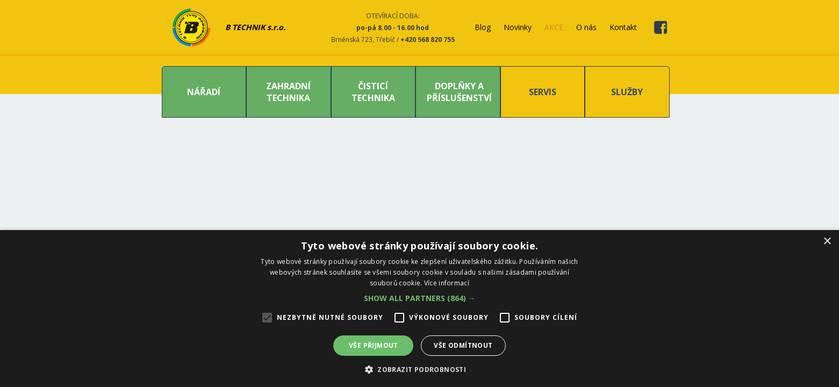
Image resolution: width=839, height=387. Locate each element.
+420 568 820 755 (427, 39)
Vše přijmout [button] (373, 345)
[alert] (419, 308)
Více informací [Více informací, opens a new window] (446, 283)
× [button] (827, 242)
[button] (420, 298)
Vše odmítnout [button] (463, 345)
